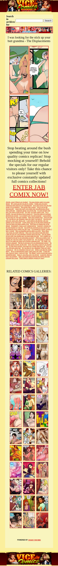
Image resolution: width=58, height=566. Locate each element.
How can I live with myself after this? (37, 232)
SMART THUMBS (34, 540)
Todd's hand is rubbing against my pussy (31, 258)
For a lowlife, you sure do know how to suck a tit (27, 213)
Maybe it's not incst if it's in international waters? (33, 243)
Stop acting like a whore (28, 207)
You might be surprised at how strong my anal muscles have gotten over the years (28, 228)
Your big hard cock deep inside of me (17, 224)
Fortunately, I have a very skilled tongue (23, 226)
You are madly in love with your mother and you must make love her (28, 235)
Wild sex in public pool (43, 238)
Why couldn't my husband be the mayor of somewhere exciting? (28, 237)
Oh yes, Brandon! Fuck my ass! (24, 249)
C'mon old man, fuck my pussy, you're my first (28, 252)
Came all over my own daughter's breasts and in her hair (23, 234)
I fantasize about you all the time (26, 210)
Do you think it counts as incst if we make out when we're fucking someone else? (28, 240)
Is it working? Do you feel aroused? (30, 215)
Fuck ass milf (48, 217)
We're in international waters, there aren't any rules (26, 251)
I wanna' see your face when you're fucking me (29, 238)
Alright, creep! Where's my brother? (17, 202)
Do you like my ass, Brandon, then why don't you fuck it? (24, 219)
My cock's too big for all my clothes (22, 204)
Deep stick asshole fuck (35, 217)
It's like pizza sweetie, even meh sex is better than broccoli (27, 246)
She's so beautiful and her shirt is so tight (28, 231)
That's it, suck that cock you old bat (28, 255)
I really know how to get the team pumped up (36, 222)
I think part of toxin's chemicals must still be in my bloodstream (26, 204)
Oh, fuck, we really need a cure (34, 212)
